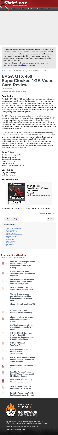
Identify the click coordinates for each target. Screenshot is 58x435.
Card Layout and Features (13, 228)
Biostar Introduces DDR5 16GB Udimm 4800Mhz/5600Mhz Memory (22, 319)
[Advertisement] (29, 28)
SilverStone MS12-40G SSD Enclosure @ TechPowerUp (20, 387)
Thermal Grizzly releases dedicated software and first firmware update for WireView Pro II (21, 297)
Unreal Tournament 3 (12, 236)
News (48, 9)
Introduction (9, 227)
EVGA (20, 208)
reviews (4, 71)
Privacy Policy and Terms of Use (15, 429)
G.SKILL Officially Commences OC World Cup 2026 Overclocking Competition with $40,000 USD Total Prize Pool (22, 336)
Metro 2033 (9, 243)
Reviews (21, 9)
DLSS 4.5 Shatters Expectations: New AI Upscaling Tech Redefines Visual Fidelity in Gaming (22, 265)
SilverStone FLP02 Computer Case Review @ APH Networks (21, 288)
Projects (40, 9)
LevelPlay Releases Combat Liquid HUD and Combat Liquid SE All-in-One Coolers (22, 374)
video (10, 71)
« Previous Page (11, 219)
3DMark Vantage (11, 233)
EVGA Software (10, 230)
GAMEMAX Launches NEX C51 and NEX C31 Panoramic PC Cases (21, 327)
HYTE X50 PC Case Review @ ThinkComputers (21, 381)
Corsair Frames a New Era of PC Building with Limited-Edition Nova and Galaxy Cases (22, 282)
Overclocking (9, 244)
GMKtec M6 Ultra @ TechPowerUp (17, 344)
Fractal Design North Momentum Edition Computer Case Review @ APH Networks (22, 359)
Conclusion (9, 246)
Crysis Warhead (10, 241)
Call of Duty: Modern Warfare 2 (15, 235)
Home (13, 9)
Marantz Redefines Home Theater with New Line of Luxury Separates (22, 274)
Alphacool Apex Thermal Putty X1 (21, 366)
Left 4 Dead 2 (10, 239)
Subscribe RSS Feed (47, 213)
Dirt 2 (7, 238)
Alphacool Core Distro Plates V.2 (22, 304)
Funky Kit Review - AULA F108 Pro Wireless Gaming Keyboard (22, 394)
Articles (30, 9)
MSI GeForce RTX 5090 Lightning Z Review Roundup (21, 312)
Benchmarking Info (11, 231)
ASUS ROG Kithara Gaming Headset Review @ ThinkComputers (20, 351)
